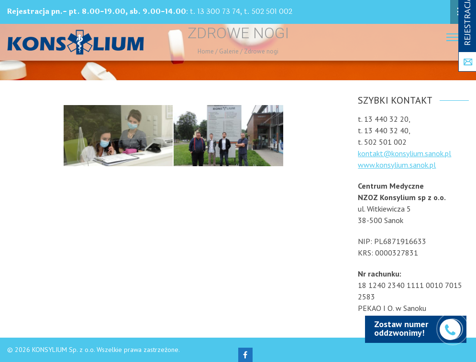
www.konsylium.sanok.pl (397, 165)
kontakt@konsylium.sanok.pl (404, 153)
